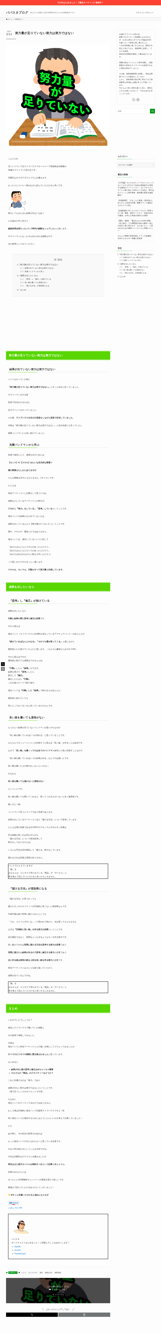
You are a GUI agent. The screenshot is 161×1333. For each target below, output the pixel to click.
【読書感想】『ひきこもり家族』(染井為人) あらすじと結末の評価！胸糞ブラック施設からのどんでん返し (135, 202)
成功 (41, 1273)
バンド (24, 1273)
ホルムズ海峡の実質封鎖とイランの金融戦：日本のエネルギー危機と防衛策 (135, 237)
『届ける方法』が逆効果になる (37, 286)
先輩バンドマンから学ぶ (34, 271)
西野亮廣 (58, 1273)
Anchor (17, 1250)
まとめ (23, 290)
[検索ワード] (136, 111)
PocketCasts (20, 1254)
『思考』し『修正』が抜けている (38, 279)
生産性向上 (13, 1273)
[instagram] (146, 6)
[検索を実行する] (152, 111)
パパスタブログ (17, 12)
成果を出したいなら (29, 275)
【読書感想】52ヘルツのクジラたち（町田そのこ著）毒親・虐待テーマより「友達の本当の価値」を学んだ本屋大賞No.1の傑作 (135, 213)
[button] (32, 1315)
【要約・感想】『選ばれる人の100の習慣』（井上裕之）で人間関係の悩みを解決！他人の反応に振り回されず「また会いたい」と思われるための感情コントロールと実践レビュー (135, 226)
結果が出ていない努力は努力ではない (40, 268)
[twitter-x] (143, 6)
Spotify (17, 1247)
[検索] (153, 6)
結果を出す (48, 1273)
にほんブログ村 (15, 1208)
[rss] (150, 6)
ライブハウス (32, 1273)
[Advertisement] (58, 322)
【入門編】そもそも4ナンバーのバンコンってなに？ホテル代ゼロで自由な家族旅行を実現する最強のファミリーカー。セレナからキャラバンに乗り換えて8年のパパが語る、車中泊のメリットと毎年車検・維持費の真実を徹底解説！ (136, 189)
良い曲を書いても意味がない (36, 282)
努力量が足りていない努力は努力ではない (39, 264)
